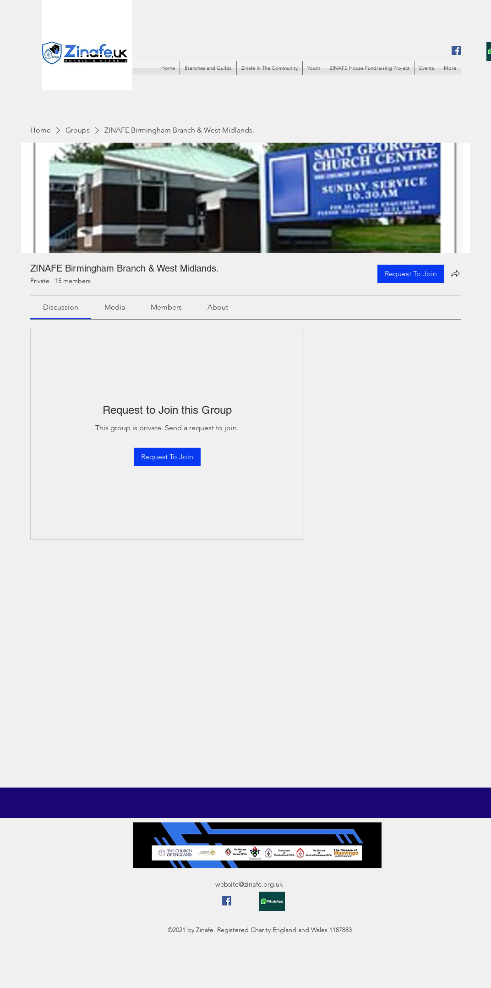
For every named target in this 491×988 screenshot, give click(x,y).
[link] (60, 307)
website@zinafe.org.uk (249, 884)
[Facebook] (456, 50)
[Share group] (455, 273)
